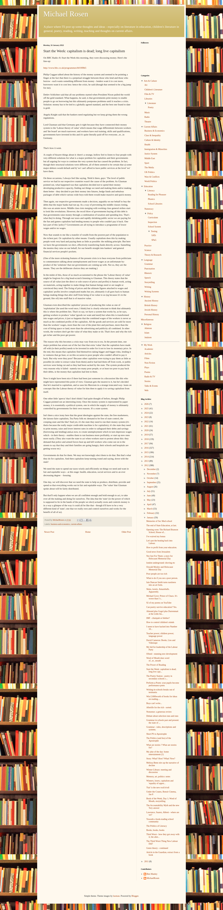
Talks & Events (151, 386)
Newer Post (49, 532)
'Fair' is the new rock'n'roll (157, 787)
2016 (146, 448)
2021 (146, 426)
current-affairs (76, 524)
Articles (147, 354)
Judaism (148, 337)
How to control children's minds (160, 622)
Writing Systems (151, 291)
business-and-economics (60, 524)
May (149, 500)
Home (88, 532)
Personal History (151, 314)
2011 (146, 861)
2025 (146, 408)
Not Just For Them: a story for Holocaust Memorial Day (159, 557)
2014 (146, 457)
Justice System (150, 154)
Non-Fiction (149, 363)
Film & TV (149, 94)
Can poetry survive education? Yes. (161, 607)
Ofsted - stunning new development (161, 654)
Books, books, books (155, 830)
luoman (116, 896)
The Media (149, 167)
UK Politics (149, 172)
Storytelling (149, 282)
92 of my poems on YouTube (158, 603)
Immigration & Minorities (155, 149)
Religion (147, 324)
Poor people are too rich (156, 574)
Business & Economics (154, 131)
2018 (146, 439)
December (151, 469)
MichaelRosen (153, 878)
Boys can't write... (154, 703)
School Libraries (155, 204)
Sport (146, 163)
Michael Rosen (65, 14)
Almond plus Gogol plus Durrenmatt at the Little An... (162, 612)
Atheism (148, 328)
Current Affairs (150, 127)
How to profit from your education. (161, 547)
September (152, 482)
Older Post (126, 532)
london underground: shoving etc (160, 563)
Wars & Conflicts (152, 177)
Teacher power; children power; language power (160, 634)
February (151, 513)
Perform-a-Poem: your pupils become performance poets (162, 684)
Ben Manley (152, 874)
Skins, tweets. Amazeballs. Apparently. (158, 590)
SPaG (153, 240)
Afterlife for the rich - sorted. (159, 707)
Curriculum (153, 217)
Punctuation (149, 269)
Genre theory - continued (157, 848)
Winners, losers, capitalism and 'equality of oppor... (159, 782)
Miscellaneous (147, 319)
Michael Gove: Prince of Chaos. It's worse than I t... (161, 597)
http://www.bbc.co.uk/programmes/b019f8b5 (64, 67)
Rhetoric (148, 273)
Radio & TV (149, 376)
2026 (146, 404)
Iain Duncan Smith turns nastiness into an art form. (161, 583)
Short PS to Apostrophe (156, 734)
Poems (147, 372)
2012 (146, 465)
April (149, 504)
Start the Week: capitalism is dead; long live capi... (161, 670)
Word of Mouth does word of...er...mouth (157, 659)
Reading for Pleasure (157, 194)
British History (150, 305)
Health (147, 144)
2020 (146, 430)
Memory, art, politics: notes (158, 776)
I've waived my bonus (155, 536)
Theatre (147, 122)
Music (147, 112)
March (150, 509)
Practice (147, 245)
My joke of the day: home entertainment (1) (157, 753)
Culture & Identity (152, 140)
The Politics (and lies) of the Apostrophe (158, 739)
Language (148, 260)
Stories (147, 381)
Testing (154, 231)
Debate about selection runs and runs (162, 716)
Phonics (151, 199)
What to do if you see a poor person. (162, 578)
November (152, 474)
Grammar (148, 264)
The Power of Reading (156, 665)
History (147, 297)
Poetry (151, 107)
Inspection (152, 222)
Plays (146, 367)
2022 (146, 421)
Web (146, 390)
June (149, 495)
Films (146, 358)
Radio (147, 117)
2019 (146, 435)
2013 (146, 461)
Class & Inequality (152, 135)
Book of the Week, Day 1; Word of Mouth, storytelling (161, 799)
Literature (151, 103)
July (149, 491)
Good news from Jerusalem (158, 552)
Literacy (151, 190)
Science (147, 250)
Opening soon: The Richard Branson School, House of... (162, 530)
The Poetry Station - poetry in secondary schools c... (159, 677)
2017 (146, 443)
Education (148, 186)
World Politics (150, 181)
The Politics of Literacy (156, 826)
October (150, 478)
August (150, 487)
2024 (146, 413)
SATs (153, 235)
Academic (148, 349)
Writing (147, 287)
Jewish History (150, 310)
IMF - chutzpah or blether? (158, 618)
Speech (147, 278)
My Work (148, 345)
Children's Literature (153, 89)
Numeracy (148, 209)
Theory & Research (153, 255)
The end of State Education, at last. (161, 525)
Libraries (148, 99)
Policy (150, 213)
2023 (146, 417)
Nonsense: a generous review (159, 712)
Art (145, 85)
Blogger (134, 896)
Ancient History (151, 301)
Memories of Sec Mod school (159, 521)
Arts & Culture (150, 81)
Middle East (149, 158)
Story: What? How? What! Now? (160, 758)
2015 (146, 452)
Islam (146, 333)
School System (154, 227)
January (150, 517)
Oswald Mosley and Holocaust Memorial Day (159, 568)
